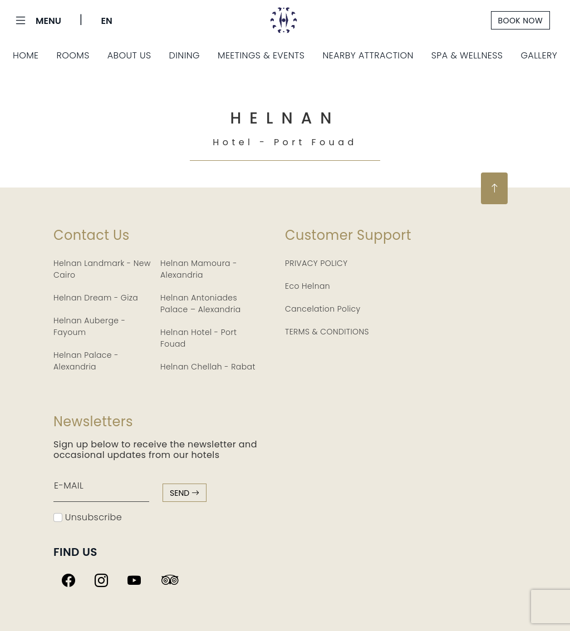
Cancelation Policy (323, 308)
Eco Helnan (307, 286)
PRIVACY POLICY (316, 263)
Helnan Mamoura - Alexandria (198, 269)
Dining (184, 55)
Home (26, 55)
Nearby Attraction (367, 55)
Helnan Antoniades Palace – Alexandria (200, 303)
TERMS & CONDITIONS (327, 331)
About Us (129, 55)
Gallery (538, 55)
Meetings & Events (261, 55)
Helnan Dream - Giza (95, 297)
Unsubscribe (87, 517)
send (184, 493)
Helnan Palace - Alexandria (86, 360)
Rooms (72, 55)
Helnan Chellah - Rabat (207, 366)
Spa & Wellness (467, 55)
